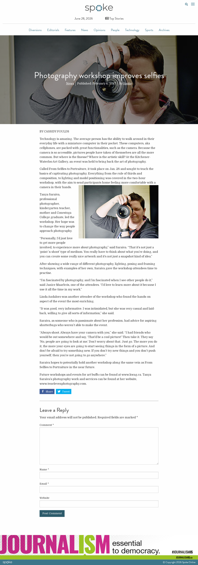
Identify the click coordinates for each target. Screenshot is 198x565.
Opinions (99, 30)
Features (70, 30)
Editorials (53, 30)
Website (44, 497)
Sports (149, 30)
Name (44, 469)
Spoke (127, 83)
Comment (47, 425)
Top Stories (114, 18)
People (115, 30)
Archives (164, 30)
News (84, 30)
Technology (132, 30)
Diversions (35, 30)
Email (44, 483)
